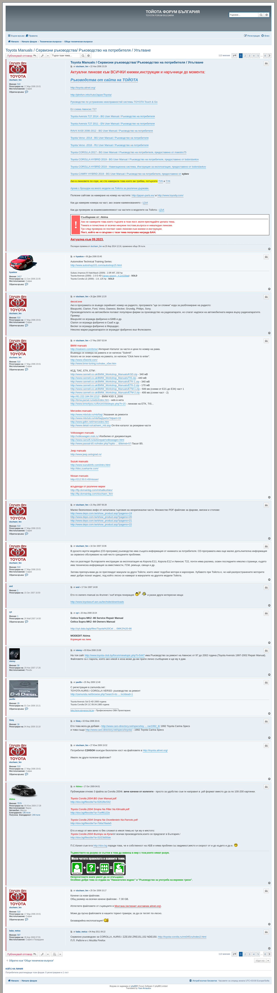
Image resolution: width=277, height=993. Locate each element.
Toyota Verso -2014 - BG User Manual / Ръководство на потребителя (109, 137)
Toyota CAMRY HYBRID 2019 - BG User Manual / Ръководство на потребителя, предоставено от (125, 173)
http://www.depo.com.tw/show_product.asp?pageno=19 (101, 513)
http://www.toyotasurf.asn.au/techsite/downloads (97, 601)
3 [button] (249, 55)
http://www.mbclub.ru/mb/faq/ (86, 414)
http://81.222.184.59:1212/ (85, 396)
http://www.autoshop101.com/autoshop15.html (96, 265)
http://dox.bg (100, 845)
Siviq (11, 720)
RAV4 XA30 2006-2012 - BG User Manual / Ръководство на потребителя (111, 130)
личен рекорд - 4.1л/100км (116, 276)
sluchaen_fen (15, 80)
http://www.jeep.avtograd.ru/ (85, 454)
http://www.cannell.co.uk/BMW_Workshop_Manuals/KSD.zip (103, 374)
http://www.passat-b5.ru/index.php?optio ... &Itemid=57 (100, 443)
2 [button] (245, 55)
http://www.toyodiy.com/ (170, 195)
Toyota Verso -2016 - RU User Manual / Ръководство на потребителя (109, 145)
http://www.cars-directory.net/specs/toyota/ (108, 729)
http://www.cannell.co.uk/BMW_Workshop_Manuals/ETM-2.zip (105, 392)
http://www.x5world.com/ (83, 359)
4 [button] (253, 55)
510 (19, 84)
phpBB (134, 986)
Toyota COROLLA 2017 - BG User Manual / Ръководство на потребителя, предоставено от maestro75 (128, 152)
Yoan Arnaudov (144, 988)
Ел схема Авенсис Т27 (83, 109)
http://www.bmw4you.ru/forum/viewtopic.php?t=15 (98, 403)
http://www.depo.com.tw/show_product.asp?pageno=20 (101, 517)
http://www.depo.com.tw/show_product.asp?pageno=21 (101, 520)
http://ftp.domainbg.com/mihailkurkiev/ (91, 490)
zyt (10, 612)
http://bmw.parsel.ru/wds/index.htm (89, 400)
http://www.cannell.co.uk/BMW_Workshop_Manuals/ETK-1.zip (104, 381)
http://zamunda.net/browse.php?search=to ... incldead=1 (101, 694)
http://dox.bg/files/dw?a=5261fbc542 (90, 801)
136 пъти (26, 813)
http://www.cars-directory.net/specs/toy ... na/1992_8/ (130, 726)
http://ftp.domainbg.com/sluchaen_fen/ (91, 493)
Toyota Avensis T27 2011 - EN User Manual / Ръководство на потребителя (112, 123)
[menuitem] (31, 35)
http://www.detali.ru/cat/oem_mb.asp (90, 425)
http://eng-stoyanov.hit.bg (82, 710)
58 (18, 665)
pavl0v (12, 699)
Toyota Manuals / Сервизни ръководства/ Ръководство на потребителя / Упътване (78, 50)
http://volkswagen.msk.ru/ (84, 436)
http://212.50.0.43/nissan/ (84, 479)
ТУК (160, 181)
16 (18, 724)
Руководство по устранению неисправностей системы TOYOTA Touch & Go (113, 101)
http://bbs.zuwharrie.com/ (84, 468)
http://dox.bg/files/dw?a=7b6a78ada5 (90, 823)
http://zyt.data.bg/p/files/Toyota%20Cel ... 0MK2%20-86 (101, 628)
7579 (19, 803)
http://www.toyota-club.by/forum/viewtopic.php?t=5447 (115, 655)
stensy (12, 661)
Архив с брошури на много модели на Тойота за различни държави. (109, 188)
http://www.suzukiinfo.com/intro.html (90, 464)
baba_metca (14, 931)
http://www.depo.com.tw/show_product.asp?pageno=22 (101, 524)
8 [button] (265, 55)
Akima (12, 799)
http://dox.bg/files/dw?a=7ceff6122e (90, 812)
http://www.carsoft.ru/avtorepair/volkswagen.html (97, 439)
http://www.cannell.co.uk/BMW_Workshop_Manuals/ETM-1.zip (105, 388)
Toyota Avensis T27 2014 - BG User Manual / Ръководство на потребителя (112, 116)
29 (18, 703)
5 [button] (258, 55)
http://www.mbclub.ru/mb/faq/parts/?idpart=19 (95, 418)
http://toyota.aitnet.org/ (82, 87)
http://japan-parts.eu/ (143, 195)
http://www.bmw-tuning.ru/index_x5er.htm (93, 363)
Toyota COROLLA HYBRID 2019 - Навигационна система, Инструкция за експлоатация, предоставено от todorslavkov (138, 166)
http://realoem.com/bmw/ (84, 349)
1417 (19, 276)
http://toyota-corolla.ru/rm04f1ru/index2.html (182, 936)
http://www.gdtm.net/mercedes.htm (89, 421)
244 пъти (36, 815)
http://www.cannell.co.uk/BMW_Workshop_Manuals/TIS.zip (103, 377)
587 (19, 935)
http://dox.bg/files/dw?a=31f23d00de (90, 837)
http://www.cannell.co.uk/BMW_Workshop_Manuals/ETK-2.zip (104, 385)
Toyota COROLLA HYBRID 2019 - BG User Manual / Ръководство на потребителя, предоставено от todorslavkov (134, 159)
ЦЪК (145, 202)
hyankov (13, 272)
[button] (234, 55)
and (11, 586)
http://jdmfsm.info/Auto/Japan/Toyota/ (91, 94)
